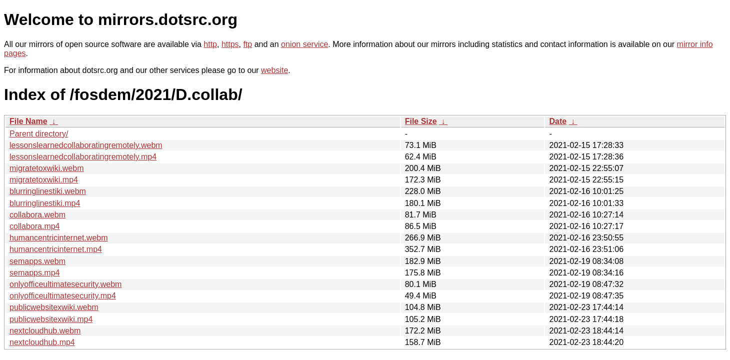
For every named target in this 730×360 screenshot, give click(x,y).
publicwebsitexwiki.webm (54, 307)
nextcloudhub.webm (45, 330)
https (230, 44)
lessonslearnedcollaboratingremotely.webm (86, 145)
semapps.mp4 (35, 272)
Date (557, 121)
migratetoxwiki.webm (47, 168)
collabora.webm (38, 214)
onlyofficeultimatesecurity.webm (66, 284)
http (210, 44)
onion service (304, 44)
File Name (29, 121)
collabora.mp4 (35, 226)
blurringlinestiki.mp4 (45, 203)
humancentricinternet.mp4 (56, 249)
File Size (421, 121)
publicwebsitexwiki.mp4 (51, 319)
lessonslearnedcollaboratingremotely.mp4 (83, 156)
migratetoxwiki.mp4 (44, 180)
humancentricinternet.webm (59, 238)
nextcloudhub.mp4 (42, 342)
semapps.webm (38, 261)
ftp (247, 44)
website (274, 70)
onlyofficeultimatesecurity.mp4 (63, 296)
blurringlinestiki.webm (48, 191)
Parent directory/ (39, 134)
